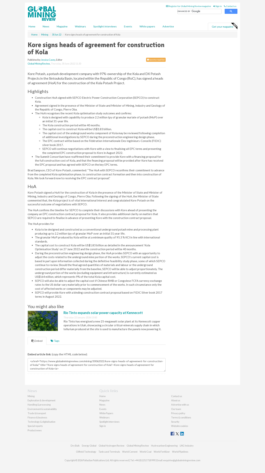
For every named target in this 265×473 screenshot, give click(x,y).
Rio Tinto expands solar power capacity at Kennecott (103, 313)
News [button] (46, 26)
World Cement (129, 451)
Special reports (35, 425)
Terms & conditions (181, 417)
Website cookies (179, 425)
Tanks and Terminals (109, 451)
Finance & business (37, 417)
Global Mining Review (39, 63)
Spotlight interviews (105, 26)
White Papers (106, 413)
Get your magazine (224, 26)
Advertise (168, 26)
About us (175, 400)
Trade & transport (37, 413)
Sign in (217, 6)
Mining (31, 396)
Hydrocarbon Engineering (164, 445)
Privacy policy (178, 413)
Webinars (80, 26)
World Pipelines (180, 451)
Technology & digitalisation (41, 421)
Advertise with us (180, 404)
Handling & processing (39, 404)
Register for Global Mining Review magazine (188, 6)
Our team (176, 409)
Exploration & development (41, 400)
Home (32, 26)
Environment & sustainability (42, 409)
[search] (199, 11)
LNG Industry (187, 445)
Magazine (62, 26)
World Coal (145, 451)
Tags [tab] (55, 340)
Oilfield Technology (86, 451)
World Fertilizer (162, 451)
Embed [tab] (37, 340)
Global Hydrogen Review (111, 445)
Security (175, 421)
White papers (147, 26)
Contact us (230, 6)
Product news (35, 430)
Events (128, 26)
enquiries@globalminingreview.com (181, 460)
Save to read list (156, 59)
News (102, 404)
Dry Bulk (75, 445)
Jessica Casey (48, 59)
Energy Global (89, 445)
